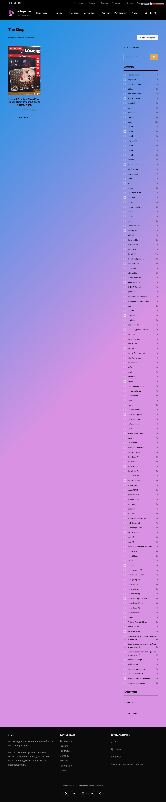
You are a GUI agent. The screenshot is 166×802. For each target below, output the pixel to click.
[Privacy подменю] (140, 12)
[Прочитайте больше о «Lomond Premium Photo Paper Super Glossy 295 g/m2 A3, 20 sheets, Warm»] (24, 117)
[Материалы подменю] (122, 2)
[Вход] (150, 13)
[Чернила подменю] (96, 2)
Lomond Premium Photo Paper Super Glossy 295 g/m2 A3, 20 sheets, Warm (24, 102)
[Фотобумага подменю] (84, 2)
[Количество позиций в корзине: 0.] (155, 13)
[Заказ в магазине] (147, 38)
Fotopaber (23, 11)
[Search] (154, 57)
